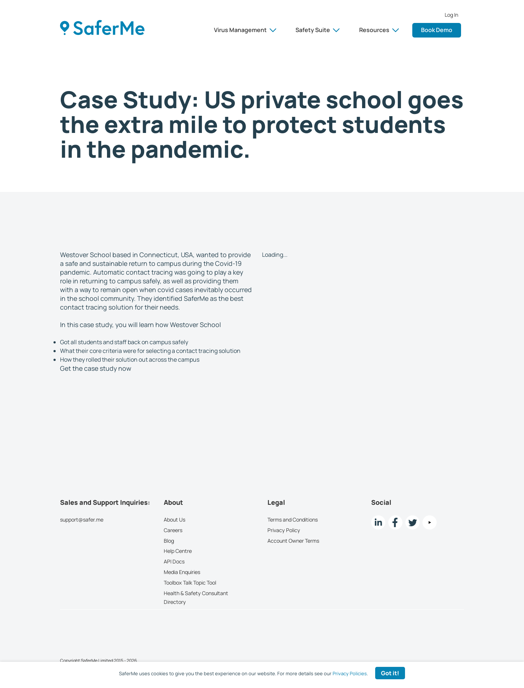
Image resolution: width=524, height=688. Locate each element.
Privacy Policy (283, 529)
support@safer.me (81, 519)
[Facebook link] (395, 522)
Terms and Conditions (292, 519)
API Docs (174, 561)
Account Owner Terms (293, 540)
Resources (379, 30)
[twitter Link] (412, 522)
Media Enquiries (182, 572)
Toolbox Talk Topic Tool (190, 582)
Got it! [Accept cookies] (390, 673)
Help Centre (178, 550)
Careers (173, 529)
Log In (451, 15)
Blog (169, 540)
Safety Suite (317, 30)
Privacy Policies (350, 673)
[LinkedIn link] (378, 522)
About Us (174, 519)
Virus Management (245, 30)
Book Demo (436, 30)
